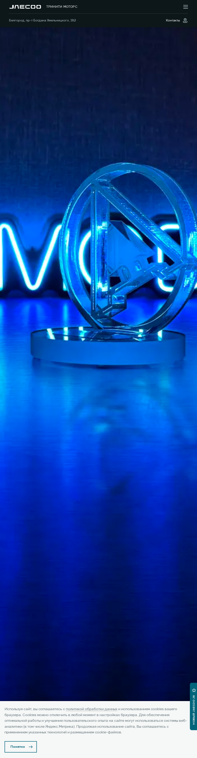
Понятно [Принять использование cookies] (17, 746)
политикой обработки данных (91, 709)
